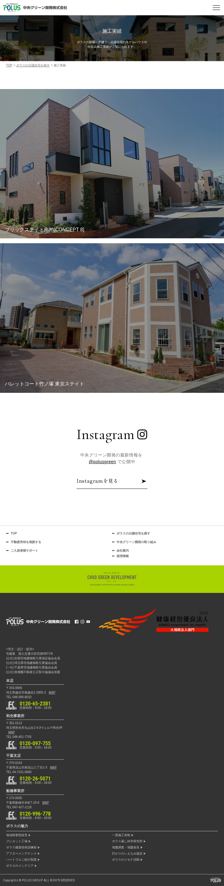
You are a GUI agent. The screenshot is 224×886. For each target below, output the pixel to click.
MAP (52, 692)
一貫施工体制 (121, 835)
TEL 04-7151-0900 (18, 772)
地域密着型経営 (16, 835)
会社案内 (123, 550)
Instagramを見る (112, 481)
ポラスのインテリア (20, 865)
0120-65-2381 (35, 703)
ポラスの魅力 (17, 826)
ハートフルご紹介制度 (21, 859)
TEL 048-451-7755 (18, 737)
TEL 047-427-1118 (18, 807)
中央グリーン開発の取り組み (136, 542)
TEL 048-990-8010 (18, 697)
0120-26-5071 (35, 778)
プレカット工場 (16, 841)
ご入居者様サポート (24, 550)
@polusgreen (102, 461)
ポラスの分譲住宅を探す (133, 533)
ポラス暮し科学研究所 (127, 841)
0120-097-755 (35, 743)
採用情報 (123, 556)
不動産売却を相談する (26, 542)
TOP (14, 533)
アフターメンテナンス (21, 853)
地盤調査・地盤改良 (125, 847)
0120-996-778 (35, 814)
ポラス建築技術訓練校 (21, 847)
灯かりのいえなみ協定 (127, 853)
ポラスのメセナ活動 (125, 859)
